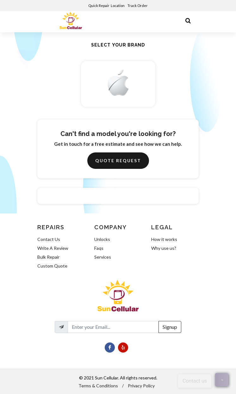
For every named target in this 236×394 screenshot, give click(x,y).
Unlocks (102, 239)
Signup (170, 327)
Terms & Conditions (98, 385)
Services (102, 257)
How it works (164, 239)
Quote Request (118, 160)
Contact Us (48, 239)
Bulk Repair (48, 257)
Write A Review (52, 248)
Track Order (137, 5)
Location (118, 5)
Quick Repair (98, 5)
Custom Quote (52, 265)
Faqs (98, 248)
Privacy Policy (141, 385)
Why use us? (163, 248)
